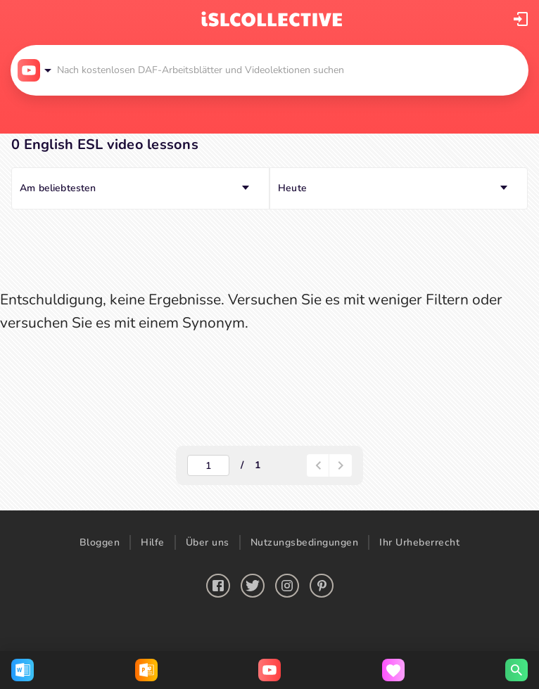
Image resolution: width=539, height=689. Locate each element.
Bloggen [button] (100, 542)
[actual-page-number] (208, 465)
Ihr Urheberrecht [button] (419, 542)
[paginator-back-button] (318, 465)
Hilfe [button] (153, 542)
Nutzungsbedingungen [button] (305, 542)
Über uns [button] (207, 542)
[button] (521, 19)
